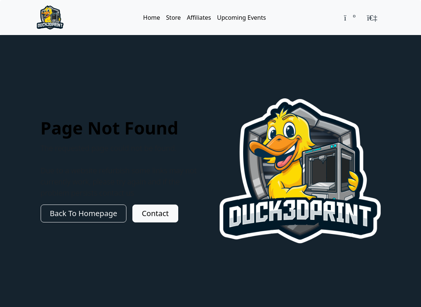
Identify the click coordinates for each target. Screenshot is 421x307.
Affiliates (199, 17)
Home (151, 17)
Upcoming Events (241, 17)
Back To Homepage (83, 213)
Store (173, 17)
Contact (155, 213)
